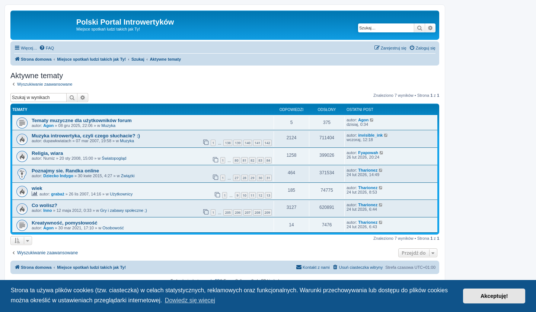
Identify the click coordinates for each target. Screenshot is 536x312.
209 (267, 212)
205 (227, 212)
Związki (128, 175)
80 (236, 160)
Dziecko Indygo (58, 175)
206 (237, 212)
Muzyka (108, 125)
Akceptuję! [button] (494, 296)
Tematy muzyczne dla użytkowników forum (82, 120)
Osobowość (113, 228)
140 (248, 142)
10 (244, 195)
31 (268, 177)
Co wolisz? (44, 205)
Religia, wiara (47, 153)
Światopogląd (114, 158)
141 (257, 142)
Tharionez (367, 170)
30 (260, 177)
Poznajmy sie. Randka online (65, 170)
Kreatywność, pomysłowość (65, 223)
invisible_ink (370, 135)
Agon (48, 125)
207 (248, 212)
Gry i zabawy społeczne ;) (123, 210)
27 (236, 177)
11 (252, 195)
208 (257, 212)
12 (260, 195)
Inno (47, 210)
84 (268, 160)
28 (244, 177)
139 (237, 142)
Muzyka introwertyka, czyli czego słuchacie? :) (86, 136)
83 (260, 160)
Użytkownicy (121, 194)
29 (252, 177)
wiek (37, 188)
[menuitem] (46, 48)
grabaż (57, 194)
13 (268, 195)
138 (227, 142)
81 (244, 160)
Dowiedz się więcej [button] (190, 300)
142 (267, 142)
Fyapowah (368, 152)
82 (252, 160)
